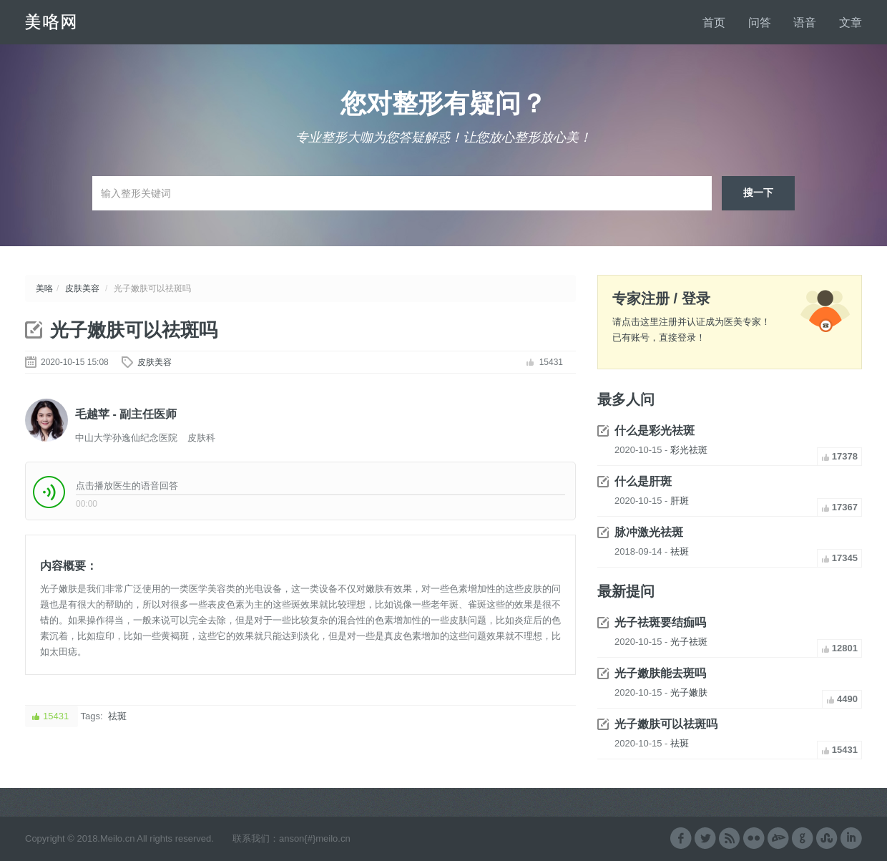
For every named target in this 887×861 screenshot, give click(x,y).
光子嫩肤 (688, 692)
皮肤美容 (82, 288)
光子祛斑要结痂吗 (660, 622)
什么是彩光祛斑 (654, 430)
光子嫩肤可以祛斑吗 (133, 330)
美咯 (44, 288)
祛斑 (117, 716)
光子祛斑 (688, 641)
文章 (850, 22)
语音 (804, 22)
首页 (713, 22)
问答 (759, 22)
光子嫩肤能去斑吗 (660, 673)
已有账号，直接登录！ (658, 337)
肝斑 (679, 500)
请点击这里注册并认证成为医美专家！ (691, 321)
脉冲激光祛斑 (648, 532)
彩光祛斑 (688, 449)
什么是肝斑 (643, 481)
